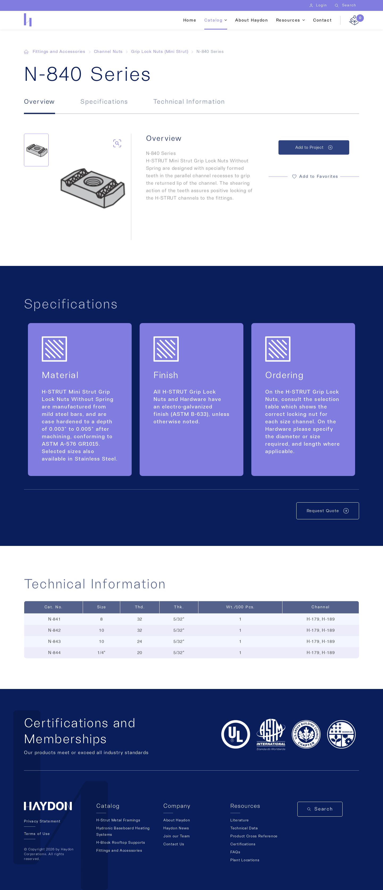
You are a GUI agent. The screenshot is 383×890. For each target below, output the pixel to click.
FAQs (235, 852)
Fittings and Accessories (59, 51)
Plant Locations (245, 860)
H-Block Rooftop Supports (120, 843)
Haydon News (176, 828)
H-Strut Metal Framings (118, 820)
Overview (39, 102)
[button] (314, 179)
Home (189, 20)
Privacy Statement (42, 821)
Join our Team (176, 836)
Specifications (104, 102)
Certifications (243, 844)
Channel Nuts (108, 51)
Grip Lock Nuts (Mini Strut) (159, 51)
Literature (239, 820)
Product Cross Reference (254, 836)
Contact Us (173, 844)
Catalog (213, 20)
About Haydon (251, 20)
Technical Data (244, 828)
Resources (288, 20)
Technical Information (189, 102)
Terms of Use (37, 834)
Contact (322, 20)
